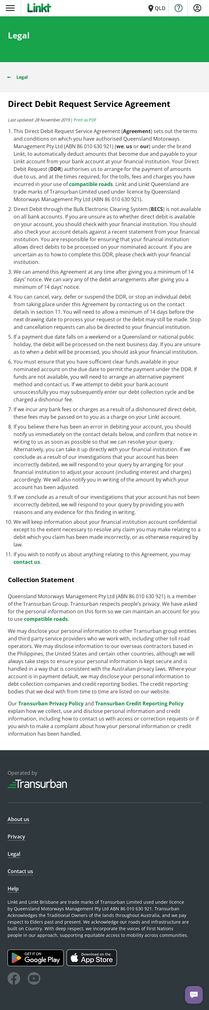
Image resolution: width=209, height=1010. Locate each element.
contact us (27, 561)
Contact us (20, 871)
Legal (17, 77)
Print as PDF (85, 120)
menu (10, 8)
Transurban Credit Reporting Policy (139, 703)
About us (18, 819)
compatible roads (91, 184)
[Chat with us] (194, 995)
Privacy (16, 836)
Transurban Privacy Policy (51, 703)
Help (13, 888)
